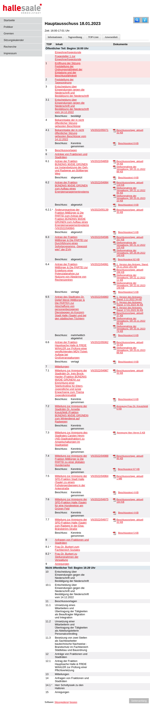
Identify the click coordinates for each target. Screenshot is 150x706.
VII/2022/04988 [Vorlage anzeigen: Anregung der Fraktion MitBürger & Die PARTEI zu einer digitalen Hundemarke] (99, 455)
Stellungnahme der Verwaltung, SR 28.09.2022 (131, 253)
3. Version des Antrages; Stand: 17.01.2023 (130, 308)
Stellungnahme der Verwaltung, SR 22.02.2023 (131, 285)
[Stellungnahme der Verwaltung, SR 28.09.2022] (114, 250)
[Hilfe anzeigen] (145, 20)
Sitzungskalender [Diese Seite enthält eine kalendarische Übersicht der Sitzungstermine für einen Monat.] (14, 40)
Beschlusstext (128, 143)
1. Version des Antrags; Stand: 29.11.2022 (132, 265)
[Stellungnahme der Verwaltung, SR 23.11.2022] (114, 167)
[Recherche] (137, 20)
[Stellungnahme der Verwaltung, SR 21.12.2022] (114, 188)
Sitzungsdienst (62, 702)
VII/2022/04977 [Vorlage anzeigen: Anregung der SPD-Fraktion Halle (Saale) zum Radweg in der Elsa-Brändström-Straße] (99, 519)
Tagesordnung (75, 37)
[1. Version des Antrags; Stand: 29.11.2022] (114, 264)
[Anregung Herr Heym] (114, 433)
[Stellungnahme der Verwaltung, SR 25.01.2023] (114, 196)
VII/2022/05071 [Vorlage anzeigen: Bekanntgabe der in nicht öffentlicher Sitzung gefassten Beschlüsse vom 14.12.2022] (99, 130)
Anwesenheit (111, 37)
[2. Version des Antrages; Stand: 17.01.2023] (114, 302)
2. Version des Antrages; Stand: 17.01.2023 (130, 303)
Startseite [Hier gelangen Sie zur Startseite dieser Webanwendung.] (9, 20)
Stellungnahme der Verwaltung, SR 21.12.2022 (131, 190)
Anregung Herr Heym (131, 432)
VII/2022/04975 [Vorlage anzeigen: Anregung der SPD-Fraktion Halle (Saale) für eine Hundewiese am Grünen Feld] (99, 499)
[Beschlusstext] (114, 143)
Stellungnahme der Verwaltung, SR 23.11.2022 (131, 169)
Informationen (55, 37)
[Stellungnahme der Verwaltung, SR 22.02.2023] (114, 283)
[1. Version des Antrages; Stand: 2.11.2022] (114, 297)
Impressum (10, 53)
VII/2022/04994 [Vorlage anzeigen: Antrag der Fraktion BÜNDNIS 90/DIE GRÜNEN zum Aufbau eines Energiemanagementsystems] (99, 182)
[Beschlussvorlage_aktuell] (114, 130)
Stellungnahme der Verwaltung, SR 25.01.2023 (131, 198)
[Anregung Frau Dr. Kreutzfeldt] (114, 406)
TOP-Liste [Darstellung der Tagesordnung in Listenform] (93, 37)
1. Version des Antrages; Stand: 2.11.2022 (129, 298)
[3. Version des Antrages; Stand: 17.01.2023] (114, 308)
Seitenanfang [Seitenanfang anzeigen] (139, 700)
